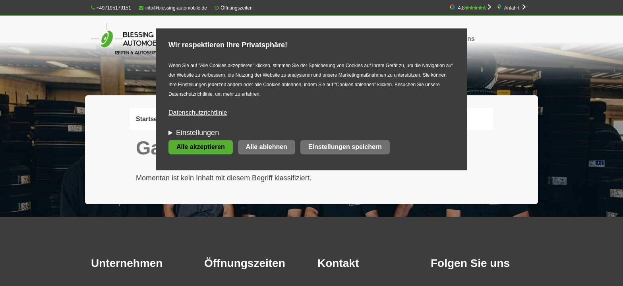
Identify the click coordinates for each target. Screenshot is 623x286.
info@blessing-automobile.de (173, 8)
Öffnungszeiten (237, 8)
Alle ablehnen (266, 147)
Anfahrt (512, 8)
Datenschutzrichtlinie (197, 113)
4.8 (472, 8)
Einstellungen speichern (345, 147)
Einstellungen (197, 133)
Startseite (150, 119)
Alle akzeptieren (200, 147)
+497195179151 (111, 8)
